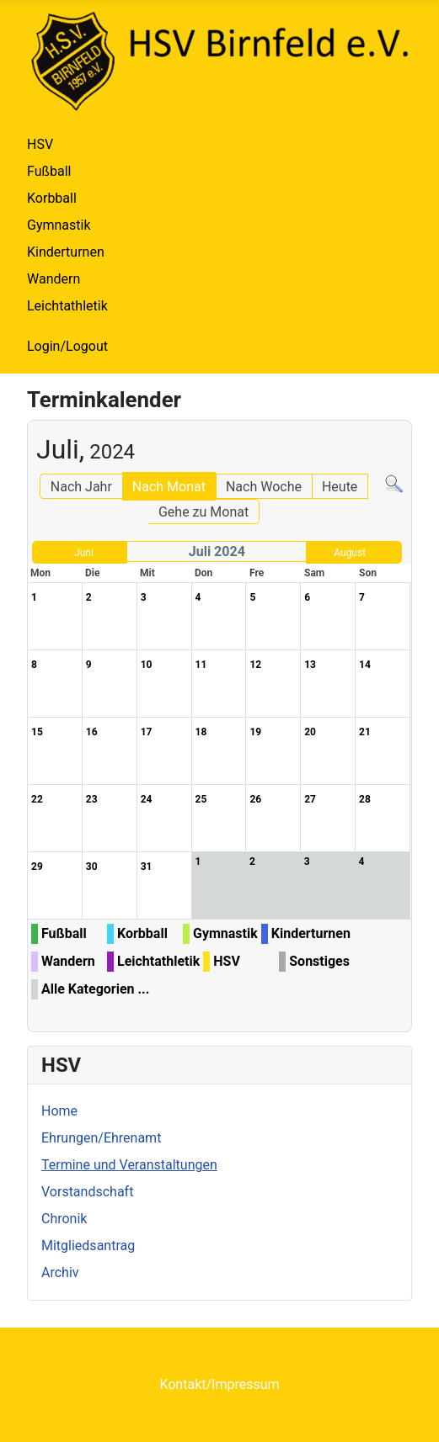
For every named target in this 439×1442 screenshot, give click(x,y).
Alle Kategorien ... (95, 989)
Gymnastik (59, 225)
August (350, 553)
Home (59, 1111)
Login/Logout (67, 346)
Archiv (60, 1272)
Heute (339, 487)
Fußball (49, 171)
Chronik (64, 1219)
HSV (40, 144)
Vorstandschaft (87, 1192)
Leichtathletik (67, 306)
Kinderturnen (65, 252)
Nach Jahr (81, 487)
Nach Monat (169, 487)
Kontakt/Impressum (219, 1384)
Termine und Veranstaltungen (129, 1165)
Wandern (53, 279)
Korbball (52, 198)
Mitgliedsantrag (88, 1246)
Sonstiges (319, 961)
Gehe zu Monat (203, 512)
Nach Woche (264, 487)
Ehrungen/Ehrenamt (101, 1138)
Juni (84, 553)
